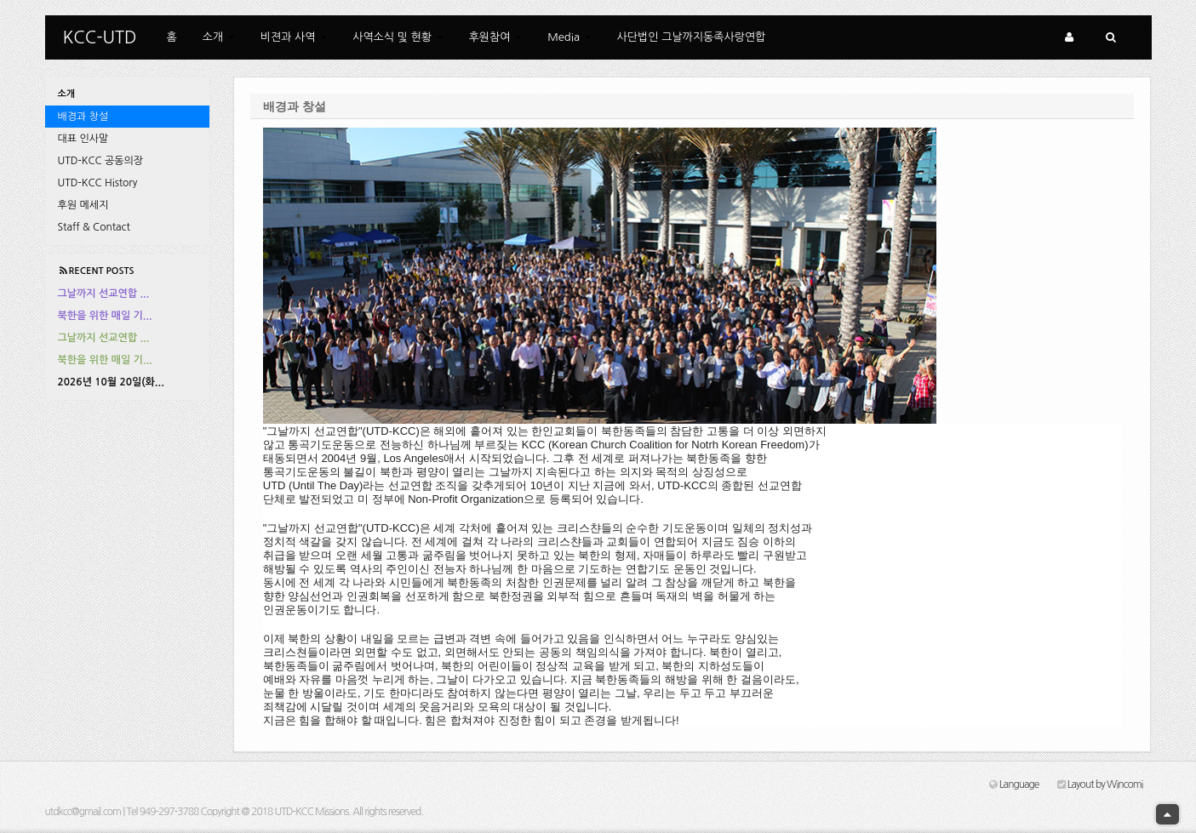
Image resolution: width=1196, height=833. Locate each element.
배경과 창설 (83, 116)
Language (1014, 784)
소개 (219, 37)
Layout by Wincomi (1099, 784)
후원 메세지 (83, 205)
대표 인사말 (83, 139)
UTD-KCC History (98, 183)
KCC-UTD (100, 37)
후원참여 (496, 37)
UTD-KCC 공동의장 (101, 161)
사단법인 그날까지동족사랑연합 (691, 37)
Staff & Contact (94, 227)
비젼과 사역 (293, 37)
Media (569, 37)
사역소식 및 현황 (397, 37)
